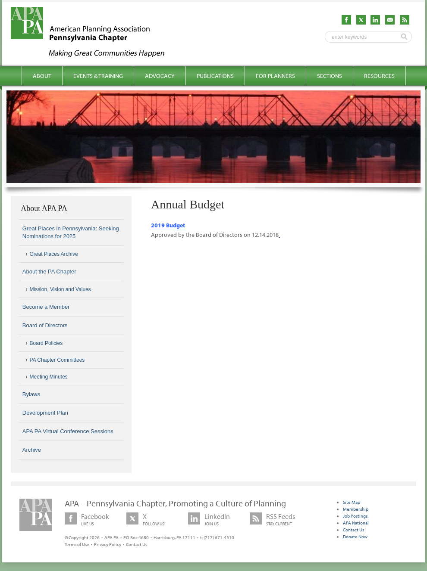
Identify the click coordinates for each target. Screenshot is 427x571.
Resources (379, 76)
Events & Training (98, 76)
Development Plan (45, 413)
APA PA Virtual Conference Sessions (67, 431)
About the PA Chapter (49, 271)
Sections (329, 76)
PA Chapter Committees (57, 360)
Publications (215, 76)
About (42, 76)
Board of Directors (45, 325)
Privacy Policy (107, 544)
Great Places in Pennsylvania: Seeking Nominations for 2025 (70, 232)
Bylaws (31, 394)
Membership (355, 509)
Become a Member (46, 307)
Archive (31, 450)
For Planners (275, 76)
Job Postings (355, 516)
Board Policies (46, 343)
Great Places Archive (54, 254)
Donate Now (355, 537)
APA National (356, 523)
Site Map (351, 502)
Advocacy (160, 76)
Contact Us (136, 544)
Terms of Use (77, 544)
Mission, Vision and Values (60, 289)
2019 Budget (168, 225)
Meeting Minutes (49, 377)
